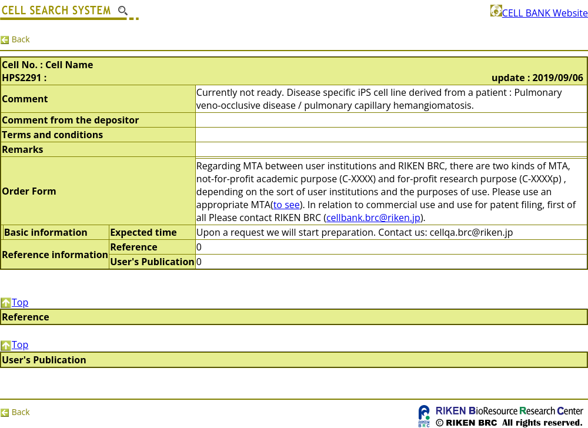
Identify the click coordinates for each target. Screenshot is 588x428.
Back (15, 39)
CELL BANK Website (539, 12)
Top (14, 302)
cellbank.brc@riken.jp (373, 217)
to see (286, 204)
